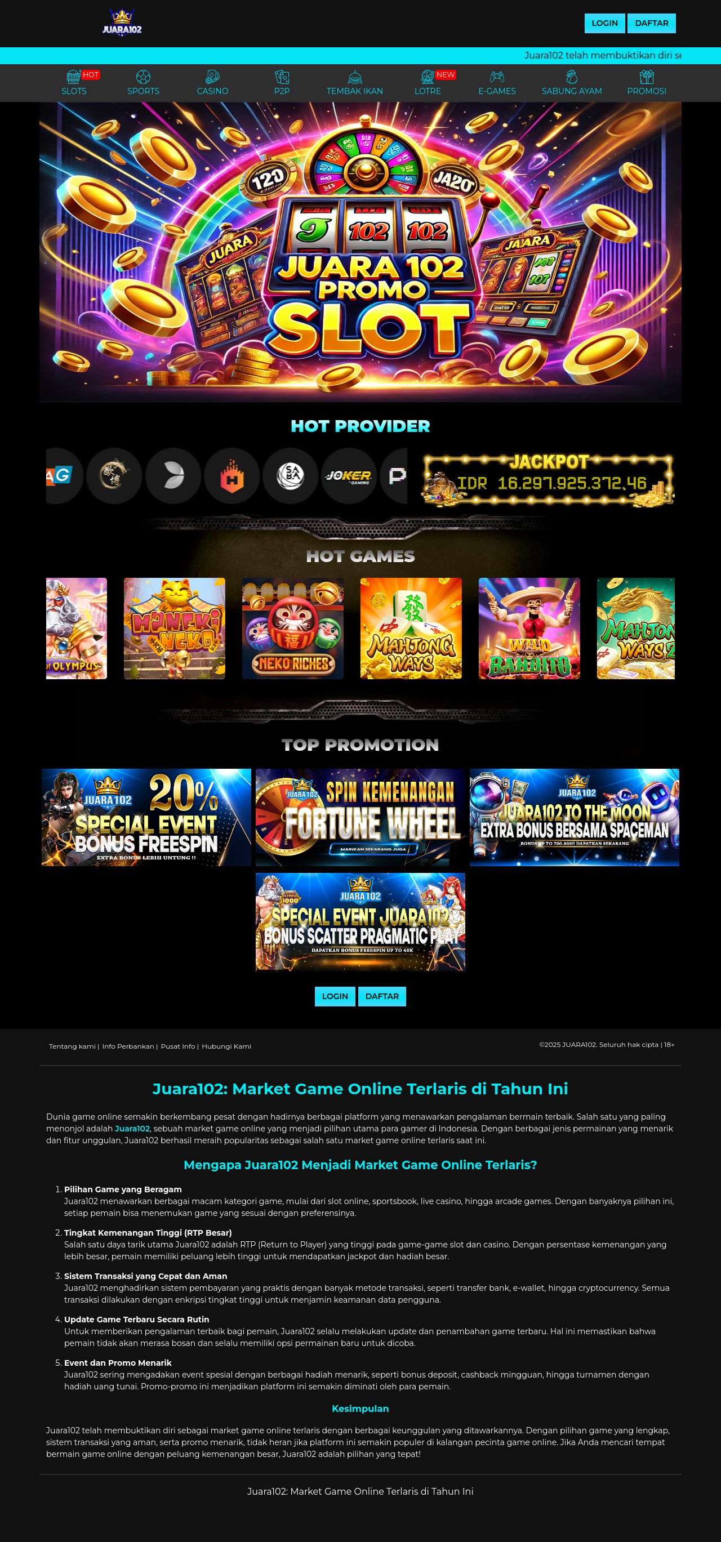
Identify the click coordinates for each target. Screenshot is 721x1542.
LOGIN (605, 23)
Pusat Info (178, 1046)
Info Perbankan (128, 1046)
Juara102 (132, 1129)
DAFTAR (652, 23)
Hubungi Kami (226, 1046)
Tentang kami (72, 1046)
